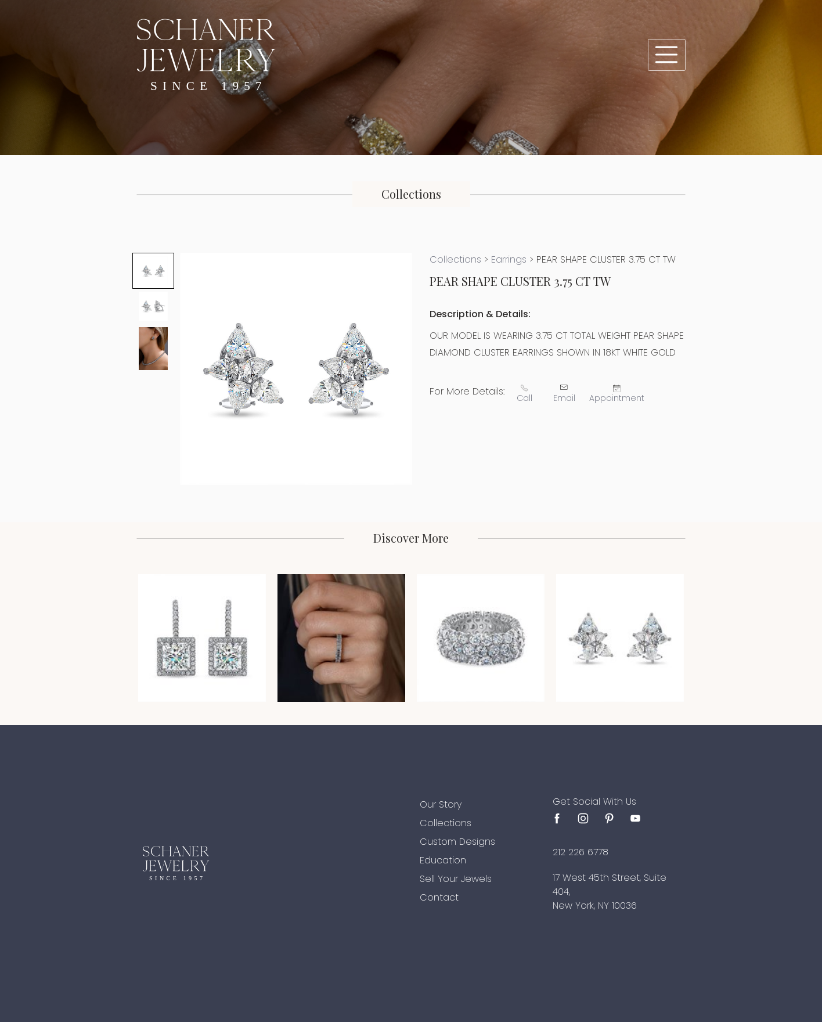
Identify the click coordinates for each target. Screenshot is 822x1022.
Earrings (509, 259)
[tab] (153, 271)
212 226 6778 (580, 852)
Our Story (441, 804)
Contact (439, 897)
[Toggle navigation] (667, 55)
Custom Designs (457, 841)
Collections (455, 259)
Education (443, 860)
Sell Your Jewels (456, 878)
